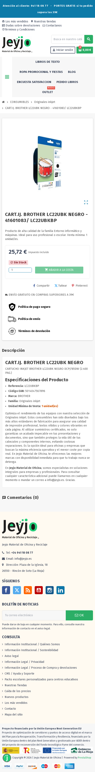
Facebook (6, 590)
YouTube (39, 590)
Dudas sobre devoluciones (21, 25)
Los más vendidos (15, 21)
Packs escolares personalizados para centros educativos (41, 679)
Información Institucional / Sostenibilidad (31, 650)
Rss (28, 590)
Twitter (17, 590)
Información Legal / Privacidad (24, 662)
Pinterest (80, 285)
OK (79, 615)
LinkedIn (60, 590)
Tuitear (60, 285)
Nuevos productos (16, 697)
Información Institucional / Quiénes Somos (32, 644)
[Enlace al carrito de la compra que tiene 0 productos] (84, 50)
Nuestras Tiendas (16, 685)
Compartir (41, 285)
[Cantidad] (20, 270)
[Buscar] (72, 39)
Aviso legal (12, 656)
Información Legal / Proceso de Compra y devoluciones (41, 667)
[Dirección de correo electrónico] (34, 615)
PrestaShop (84, 757)
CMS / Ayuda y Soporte (19, 673)
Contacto (10, 708)
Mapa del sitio (14, 714)
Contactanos (52, 25)
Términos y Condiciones (18, 29)
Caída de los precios (18, 691)
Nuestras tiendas (43, 21)
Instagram (50, 590)
